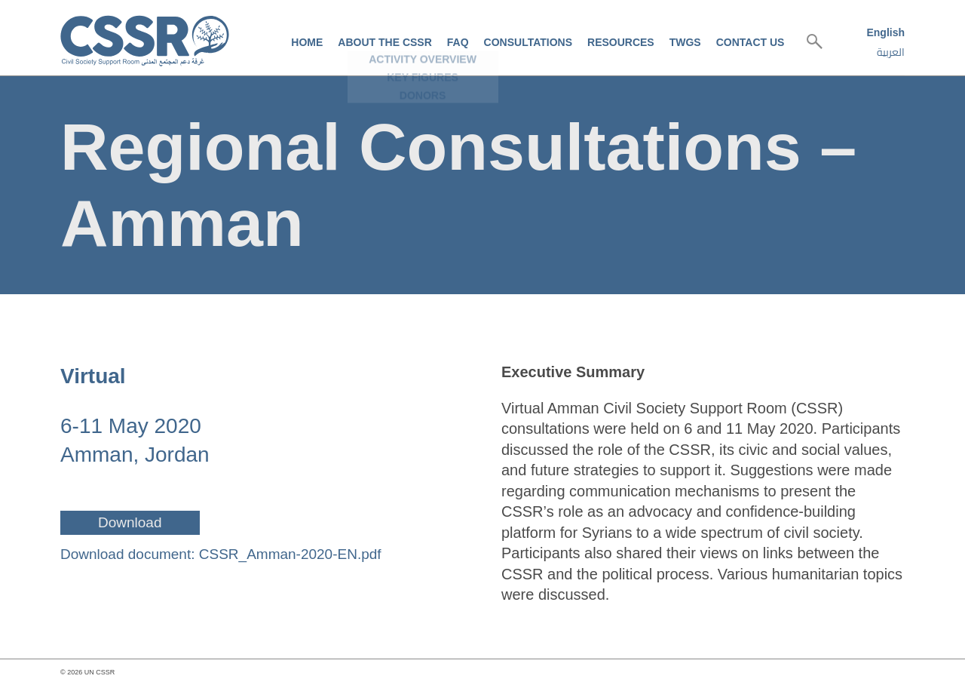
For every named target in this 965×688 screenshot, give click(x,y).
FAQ (458, 42)
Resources (620, 42)
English (885, 32)
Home (307, 42)
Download (130, 522)
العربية (891, 52)
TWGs (685, 42)
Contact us (750, 42)
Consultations (528, 42)
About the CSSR (384, 42)
